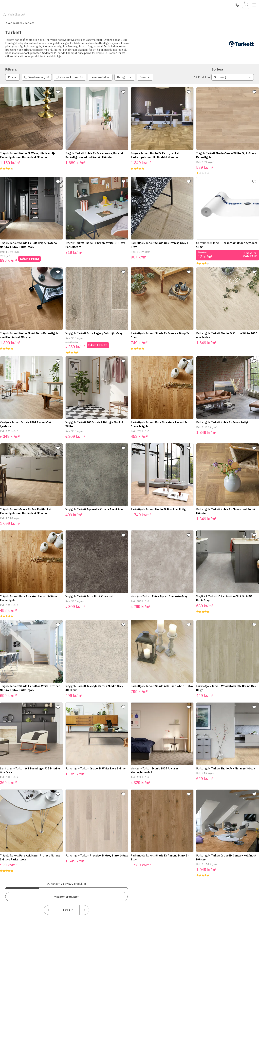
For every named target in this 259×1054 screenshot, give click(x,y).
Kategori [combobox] (124, 87)
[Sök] (169, 10)
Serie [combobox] (145, 87)
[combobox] (231, 884)
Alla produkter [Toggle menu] (18, 24)
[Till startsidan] (30, 10)
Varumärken (15, 32)
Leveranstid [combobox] (100, 87)
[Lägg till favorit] (60, 101)
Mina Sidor (228, 10)
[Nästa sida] (249, 884)
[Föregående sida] (213, 884)
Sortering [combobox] (232, 87)
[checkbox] (37, 86)
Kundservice (215, 10)
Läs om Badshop (159, 24)
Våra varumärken (133, 24)
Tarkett (29, 32)
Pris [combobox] (12, 87)
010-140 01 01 (104, 24)
